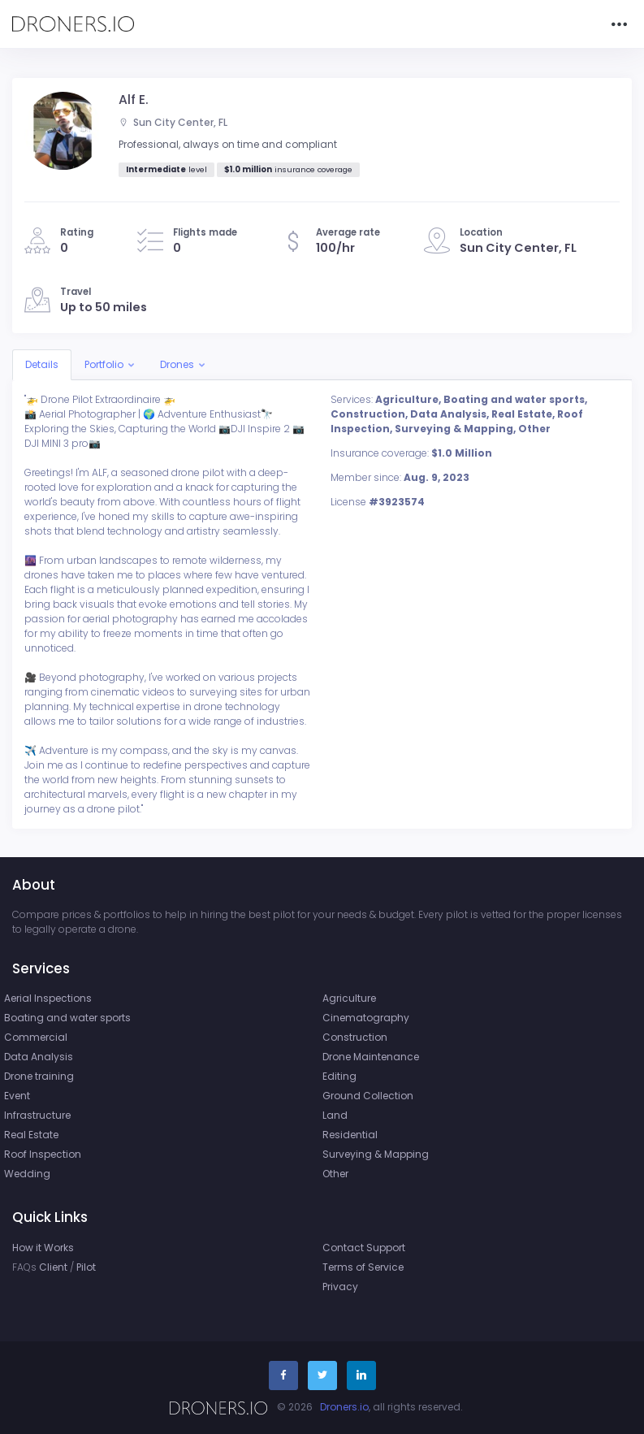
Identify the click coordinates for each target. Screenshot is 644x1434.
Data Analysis (38, 1057)
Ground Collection (367, 1096)
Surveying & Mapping (375, 1154)
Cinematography (365, 1018)
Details (41, 364)
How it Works (43, 1247)
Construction (354, 1037)
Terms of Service (363, 1267)
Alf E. (134, 99)
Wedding (27, 1174)
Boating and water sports (67, 1018)
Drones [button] (177, 364)
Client (53, 1267)
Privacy (340, 1286)
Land (335, 1115)
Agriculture (349, 998)
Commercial (35, 1037)
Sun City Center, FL (173, 122)
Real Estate (31, 1135)
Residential (350, 1135)
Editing (339, 1076)
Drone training (39, 1076)
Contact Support (363, 1247)
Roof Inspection (42, 1154)
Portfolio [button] (103, 364)
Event (17, 1096)
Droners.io (344, 1407)
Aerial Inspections (48, 998)
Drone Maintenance (370, 1057)
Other (335, 1174)
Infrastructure (37, 1115)
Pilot (86, 1267)
